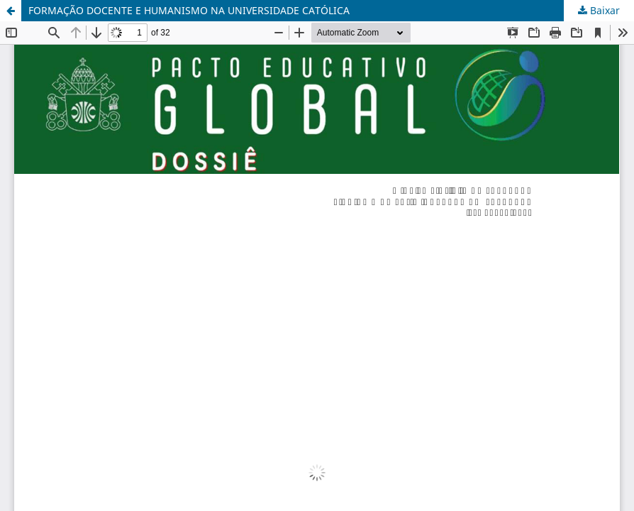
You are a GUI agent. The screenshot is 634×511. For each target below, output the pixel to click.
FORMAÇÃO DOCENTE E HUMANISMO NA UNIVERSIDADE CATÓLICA (189, 10)
